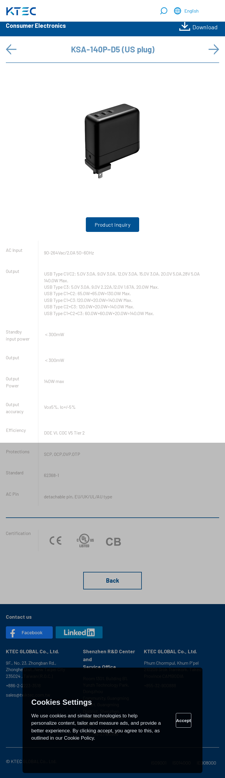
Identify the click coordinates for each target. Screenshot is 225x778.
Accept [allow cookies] (183, 720)
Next (213, 49)
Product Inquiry (112, 224)
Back (112, 580)
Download (205, 26)
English (191, 10)
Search (163, 11)
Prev (12, 49)
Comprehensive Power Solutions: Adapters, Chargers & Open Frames (21, 11)
